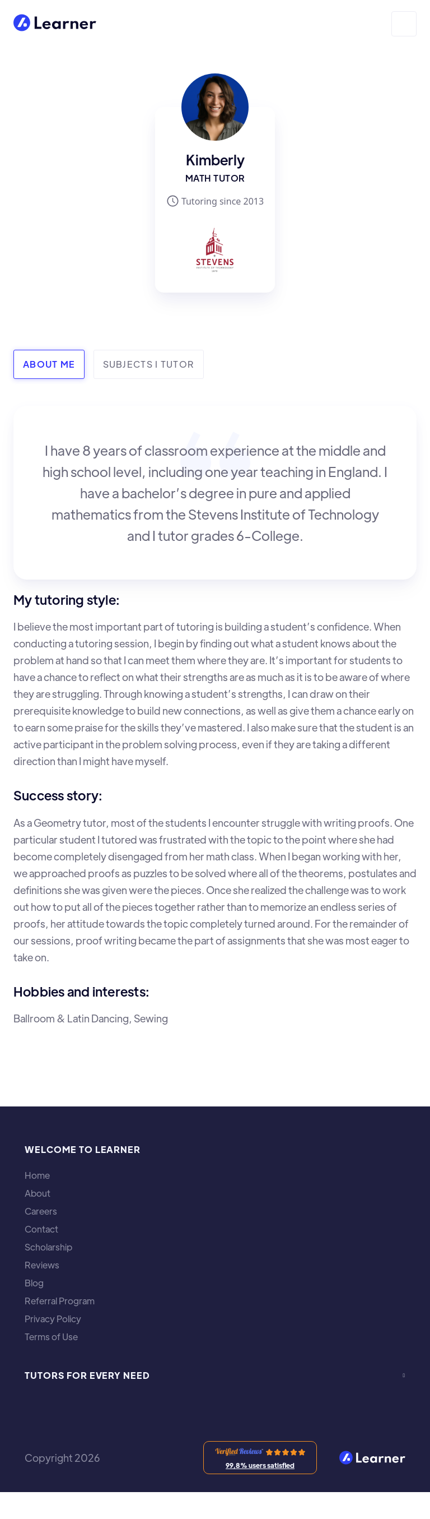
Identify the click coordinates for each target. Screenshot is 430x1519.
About (37, 1193)
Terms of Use (51, 1336)
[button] (404, 23)
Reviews (42, 1265)
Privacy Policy (53, 1319)
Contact (41, 1229)
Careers (41, 1211)
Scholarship (48, 1247)
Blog (34, 1283)
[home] (54, 23)
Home (37, 1175)
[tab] (49, 364)
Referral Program (60, 1301)
